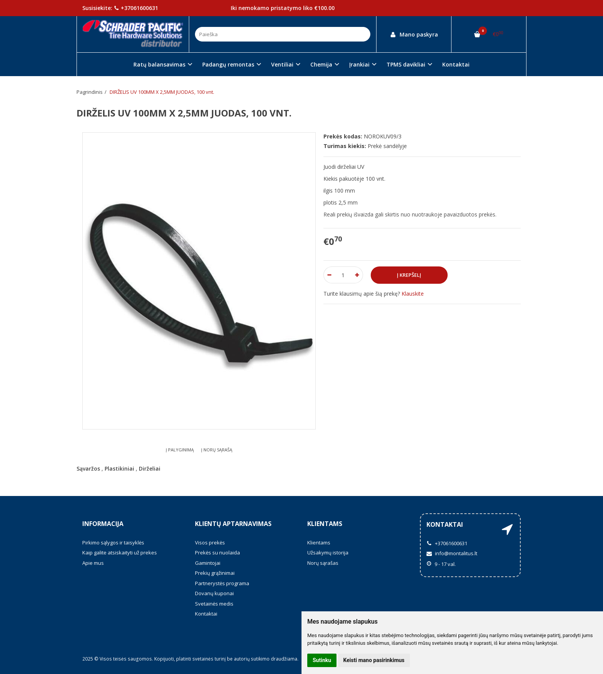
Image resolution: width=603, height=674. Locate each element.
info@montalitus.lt (451, 553)
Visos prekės (210, 542)
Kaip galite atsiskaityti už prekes (119, 552)
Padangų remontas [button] (228, 64)
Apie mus (93, 562)
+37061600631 (136, 8)
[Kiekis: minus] (329, 274)
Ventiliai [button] (282, 64)
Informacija (102, 523)
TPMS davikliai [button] (405, 64)
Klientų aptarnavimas (233, 523)
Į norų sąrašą (216, 450)
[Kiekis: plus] (357, 274)
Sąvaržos (88, 468)
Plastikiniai (119, 468)
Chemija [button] (321, 64)
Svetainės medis (214, 603)
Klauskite (412, 293)
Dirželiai (149, 468)
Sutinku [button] (322, 660)
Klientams (324, 523)
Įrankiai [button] (359, 64)
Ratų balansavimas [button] (159, 64)
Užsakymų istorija (327, 552)
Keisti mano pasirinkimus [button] (374, 660)
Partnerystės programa (222, 583)
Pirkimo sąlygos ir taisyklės (113, 542)
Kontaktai (456, 64)
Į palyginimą (180, 450)
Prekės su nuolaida (217, 552)
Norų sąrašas (322, 562)
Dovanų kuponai (214, 593)
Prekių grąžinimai (215, 572)
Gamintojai (207, 562)
